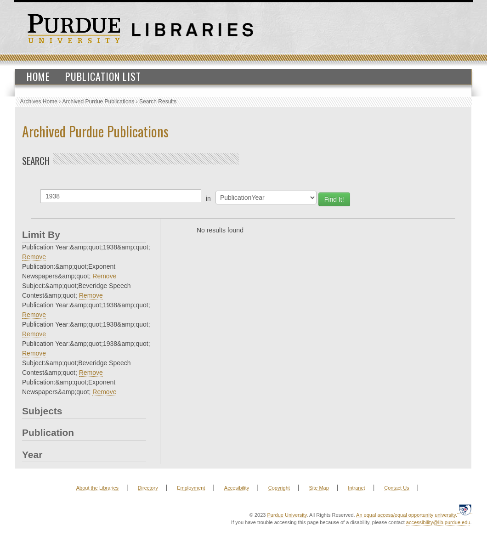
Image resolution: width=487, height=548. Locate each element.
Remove (34, 256)
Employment (191, 488)
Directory (148, 488)
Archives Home (38, 101)
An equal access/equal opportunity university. (406, 515)
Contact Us (396, 488)
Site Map (318, 488)
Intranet (356, 488)
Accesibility (236, 488)
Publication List (103, 76)
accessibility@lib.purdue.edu (438, 522)
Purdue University (286, 515)
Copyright (279, 488)
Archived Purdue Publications (98, 101)
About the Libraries (97, 488)
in (208, 198)
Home (38, 76)
